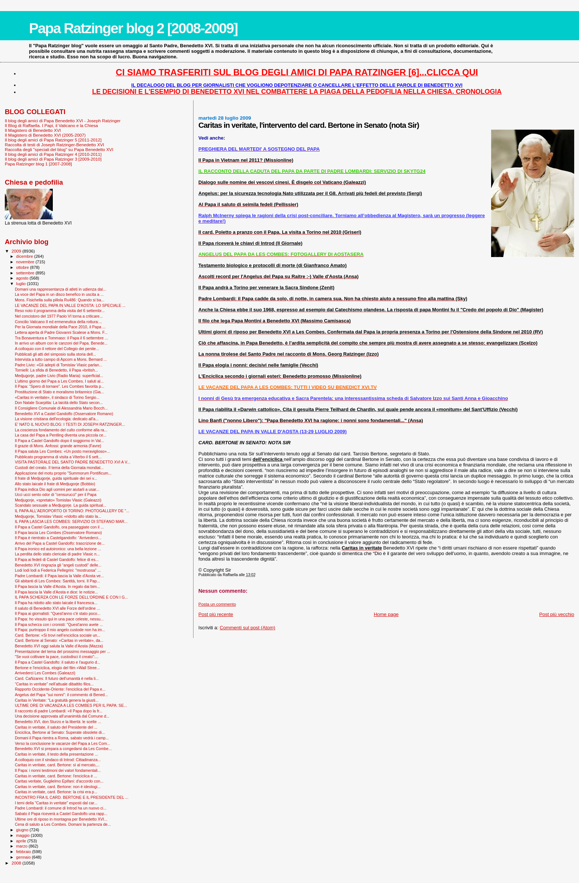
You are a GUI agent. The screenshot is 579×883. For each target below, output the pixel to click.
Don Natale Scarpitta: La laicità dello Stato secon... (59, 402)
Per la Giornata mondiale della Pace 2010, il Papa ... (60, 327)
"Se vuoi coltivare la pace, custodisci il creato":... (56, 656)
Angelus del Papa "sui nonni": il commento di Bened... (61, 694)
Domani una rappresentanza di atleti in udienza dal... (60, 289)
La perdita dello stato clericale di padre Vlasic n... (57, 554)
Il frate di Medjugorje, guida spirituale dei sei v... (56, 478)
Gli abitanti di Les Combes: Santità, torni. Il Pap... (57, 581)
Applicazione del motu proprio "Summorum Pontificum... (63, 473)
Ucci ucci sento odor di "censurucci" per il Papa (55, 494)
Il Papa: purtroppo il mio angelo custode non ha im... (60, 629)
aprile (21, 841)
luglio (21, 283)
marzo (22, 846)
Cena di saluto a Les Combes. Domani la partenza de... (63, 824)
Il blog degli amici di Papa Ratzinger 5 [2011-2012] (53, 139)
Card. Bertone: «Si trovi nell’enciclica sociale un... (57, 635)
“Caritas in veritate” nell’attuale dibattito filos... (54, 684)
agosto (23, 278)
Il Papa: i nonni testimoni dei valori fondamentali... (58, 770)
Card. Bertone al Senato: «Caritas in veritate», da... (59, 640)
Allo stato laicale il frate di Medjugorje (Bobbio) (55, 484)
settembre (26, 273)
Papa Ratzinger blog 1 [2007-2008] (38, 163)
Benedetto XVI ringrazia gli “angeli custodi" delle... (58, 565)
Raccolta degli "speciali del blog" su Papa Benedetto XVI (59, 149)
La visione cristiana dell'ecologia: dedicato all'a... (57, 419)
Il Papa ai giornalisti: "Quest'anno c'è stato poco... (57, 613)
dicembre (25, 256)
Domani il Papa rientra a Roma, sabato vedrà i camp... (62, 738)
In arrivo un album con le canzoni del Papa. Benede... (61, 343)
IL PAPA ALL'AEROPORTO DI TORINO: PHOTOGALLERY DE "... (72, 511)
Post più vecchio (556, 614)
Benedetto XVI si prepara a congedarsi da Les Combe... (63, 748)
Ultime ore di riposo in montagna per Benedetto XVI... (61, 819)
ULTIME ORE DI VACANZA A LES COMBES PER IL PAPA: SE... (71, 705)
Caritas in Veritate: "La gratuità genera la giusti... (57, 700)
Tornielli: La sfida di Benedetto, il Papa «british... (56, 370)
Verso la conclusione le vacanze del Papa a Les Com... (62, 743)
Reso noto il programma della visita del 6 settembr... (60, 310)
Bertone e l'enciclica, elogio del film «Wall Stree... (57, 667)
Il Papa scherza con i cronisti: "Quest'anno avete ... (59, 624)
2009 (16, 251)
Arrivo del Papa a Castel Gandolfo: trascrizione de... (60, 543)
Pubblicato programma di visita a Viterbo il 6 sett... (58, 457)
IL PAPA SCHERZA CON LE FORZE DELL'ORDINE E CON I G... (71, 597)
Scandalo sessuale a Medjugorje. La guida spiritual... (60, 505)
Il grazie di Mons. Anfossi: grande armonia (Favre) (58, 446)
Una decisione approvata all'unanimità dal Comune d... (62, 716)
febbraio (24, 851)
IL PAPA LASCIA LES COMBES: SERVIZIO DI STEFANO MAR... (71, 521)
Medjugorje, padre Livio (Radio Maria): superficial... (59, 375)
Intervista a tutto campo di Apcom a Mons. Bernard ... (61, 359)
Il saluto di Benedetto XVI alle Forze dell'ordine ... (57, 608)
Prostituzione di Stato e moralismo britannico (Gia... (59, 392)
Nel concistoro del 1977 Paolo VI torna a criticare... (59, 316)
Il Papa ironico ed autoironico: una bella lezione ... (58, 549)
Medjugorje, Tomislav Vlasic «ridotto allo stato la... (58, 516)
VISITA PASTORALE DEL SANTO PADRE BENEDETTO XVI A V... (72, 462)
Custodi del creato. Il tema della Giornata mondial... (59, 467)
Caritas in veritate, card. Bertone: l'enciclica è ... (56, 776)
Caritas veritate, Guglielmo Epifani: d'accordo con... (59, 781)
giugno (23, 830)
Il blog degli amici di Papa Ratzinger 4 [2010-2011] (53, 154)
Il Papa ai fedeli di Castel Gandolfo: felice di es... (57, 559)
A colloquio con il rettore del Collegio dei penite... (57, 348)
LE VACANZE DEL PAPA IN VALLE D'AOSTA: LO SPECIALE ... (70, 305)
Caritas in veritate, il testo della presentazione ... (56, 754)
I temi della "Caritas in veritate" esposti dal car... (56, 803)
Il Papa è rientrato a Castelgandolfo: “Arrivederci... (58, 537)
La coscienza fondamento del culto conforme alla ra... (61, 430)
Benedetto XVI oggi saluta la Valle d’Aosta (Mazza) (59, 646)
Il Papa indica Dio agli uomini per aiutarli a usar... (57, 489)
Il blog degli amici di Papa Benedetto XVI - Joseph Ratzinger (62, 120)
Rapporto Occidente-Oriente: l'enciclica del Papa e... (60, 689)
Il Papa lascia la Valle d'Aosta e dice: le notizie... (56, 592)
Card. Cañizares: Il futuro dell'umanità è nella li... (57, 678)
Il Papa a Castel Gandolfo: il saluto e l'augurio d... (57, 662)
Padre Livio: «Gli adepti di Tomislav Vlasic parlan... (58, 365)
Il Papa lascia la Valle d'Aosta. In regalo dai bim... (57, 586)
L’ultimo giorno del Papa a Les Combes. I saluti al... (59, 381)
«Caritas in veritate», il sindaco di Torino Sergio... (57, 397)
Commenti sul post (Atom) (247, 627)
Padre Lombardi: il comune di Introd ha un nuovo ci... (60, 808)
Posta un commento (217, 604)
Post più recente (215, 614)
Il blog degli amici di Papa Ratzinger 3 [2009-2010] (53, 159)
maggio (23, 835)
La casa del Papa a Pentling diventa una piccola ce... (60, 435)
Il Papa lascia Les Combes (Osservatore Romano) (58, 532)
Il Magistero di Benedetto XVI (33, 130)
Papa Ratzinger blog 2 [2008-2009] (133, 28)
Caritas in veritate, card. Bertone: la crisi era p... (56, 792)
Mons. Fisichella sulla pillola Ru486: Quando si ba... (59, 300)
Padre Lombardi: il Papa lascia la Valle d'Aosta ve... (59, 576)
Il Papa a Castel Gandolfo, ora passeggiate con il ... (59, 527)
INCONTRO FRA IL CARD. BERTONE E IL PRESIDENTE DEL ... (72, 797)
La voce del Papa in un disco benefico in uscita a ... (59, 294)
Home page (386, 614)
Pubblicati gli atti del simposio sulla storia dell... (55, 354)
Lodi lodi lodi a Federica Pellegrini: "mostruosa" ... (58, 570)
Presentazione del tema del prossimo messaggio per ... (62, 651)
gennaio (24, 857)
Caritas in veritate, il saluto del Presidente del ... (56, 727)
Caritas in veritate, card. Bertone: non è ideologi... (57, 786)
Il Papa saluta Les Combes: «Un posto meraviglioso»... (62, 451)
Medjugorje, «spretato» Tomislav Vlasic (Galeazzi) (58, 500)
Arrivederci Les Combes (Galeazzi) (45, 673)
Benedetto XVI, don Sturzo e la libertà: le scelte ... (58, 721)
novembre (26, 262)
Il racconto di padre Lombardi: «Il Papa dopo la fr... (58, 711)
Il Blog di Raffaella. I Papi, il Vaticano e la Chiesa (51, 125)
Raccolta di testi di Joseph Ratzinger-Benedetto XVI (54, 144)
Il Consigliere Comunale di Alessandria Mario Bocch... (61, 408)
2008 (16, 862)
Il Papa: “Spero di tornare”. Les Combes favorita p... (59, 386)
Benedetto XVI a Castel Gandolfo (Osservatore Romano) (64, 413)
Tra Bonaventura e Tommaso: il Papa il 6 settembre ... (61, 338)
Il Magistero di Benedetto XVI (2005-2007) (45, 135)
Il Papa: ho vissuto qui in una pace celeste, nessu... (59, 619)
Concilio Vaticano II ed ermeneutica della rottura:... (58, 321)
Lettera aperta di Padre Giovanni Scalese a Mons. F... (61, 332)
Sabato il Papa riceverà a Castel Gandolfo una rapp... (61, 813)
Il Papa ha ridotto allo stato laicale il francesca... (56, 602)
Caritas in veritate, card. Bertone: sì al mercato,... (57, 765)
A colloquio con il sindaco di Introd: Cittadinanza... (58, 759)
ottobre (23, 267)
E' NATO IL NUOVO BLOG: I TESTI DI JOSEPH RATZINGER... (70, 424)
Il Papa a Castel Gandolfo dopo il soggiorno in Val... (59, 440)
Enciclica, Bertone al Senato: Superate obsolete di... (60, 732)
